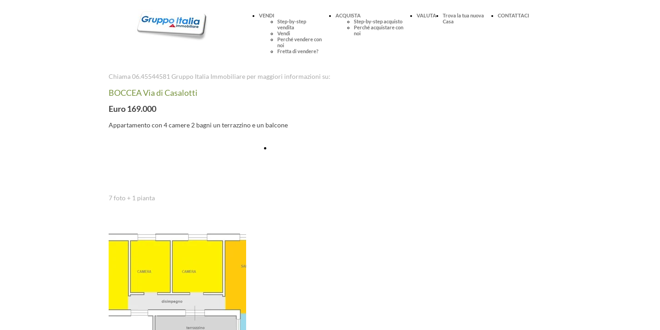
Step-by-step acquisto (378, 21)
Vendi (283, 33)
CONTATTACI (513, 15)
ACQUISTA (348, 15)
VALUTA (426, 15)
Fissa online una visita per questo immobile (331, 148)
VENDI (266, 15)
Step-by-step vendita (291, 24)
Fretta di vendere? (298, 51)
